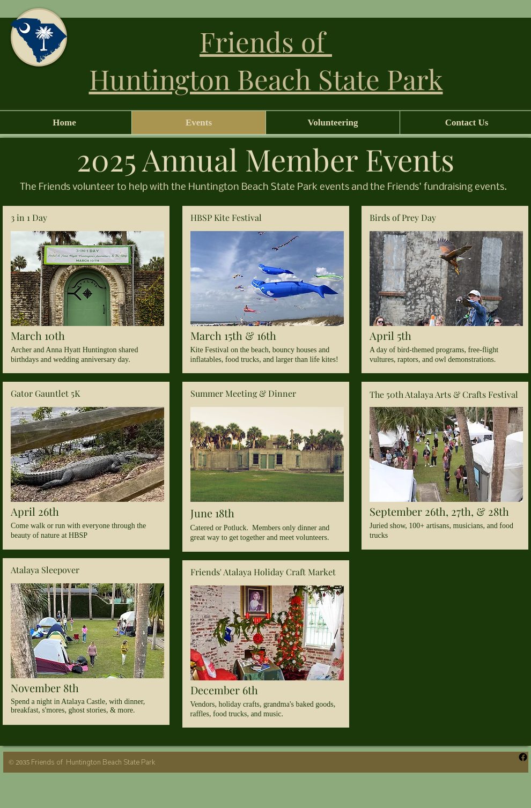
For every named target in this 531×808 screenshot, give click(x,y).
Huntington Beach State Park (266, 79)
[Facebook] (523, 757)
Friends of (266, 41)
